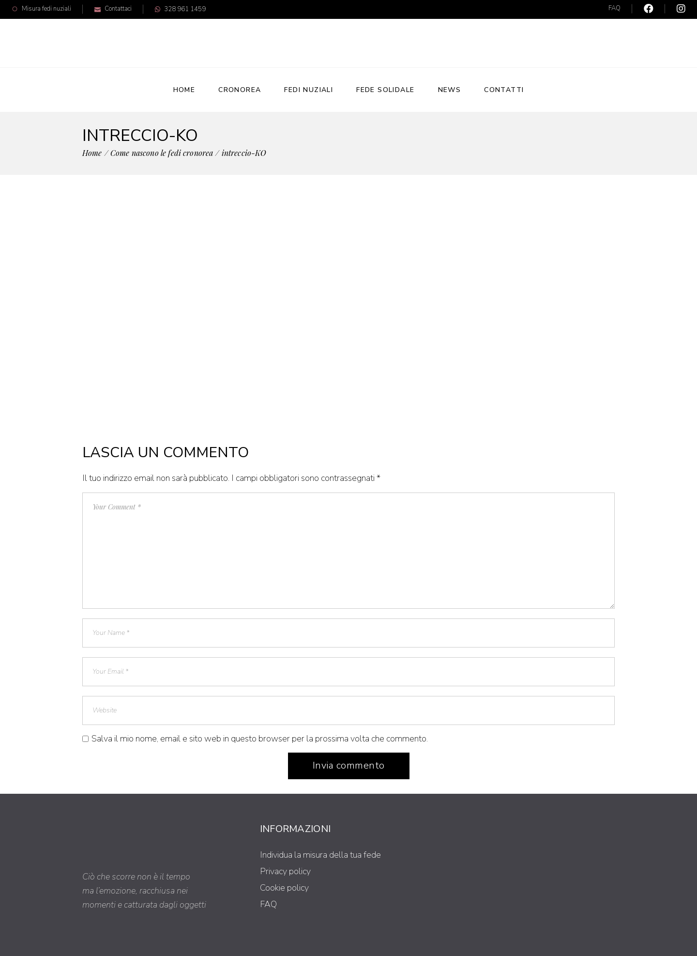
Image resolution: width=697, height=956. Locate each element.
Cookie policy (284, 888)
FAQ (614, 8)
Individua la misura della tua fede (320, 855)
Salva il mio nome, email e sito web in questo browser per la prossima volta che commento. (259, 738)
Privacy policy (285, 871)
